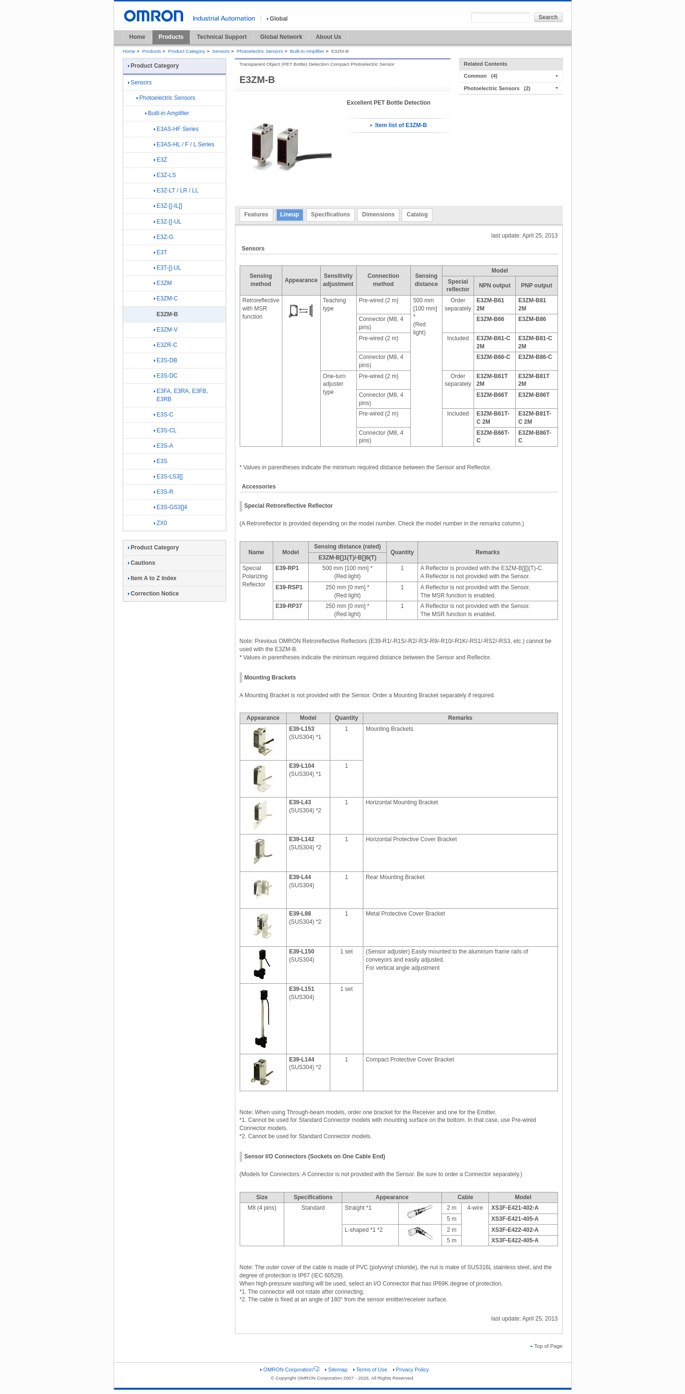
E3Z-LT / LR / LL (176, 190)
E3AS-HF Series (176, 129)
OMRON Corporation (289, 1369)
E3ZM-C (166, 298)
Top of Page (546, 1346)
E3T (160, 252)
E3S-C (164, 414)
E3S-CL (165, 430)
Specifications (330, 214)
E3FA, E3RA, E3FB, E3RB (181, 395)
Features (256, 214)
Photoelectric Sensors (260, 51)
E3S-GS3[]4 (170, 507)
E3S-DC (166, 375)
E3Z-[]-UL (168, 221)
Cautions (141, 563)
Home (137, 37)
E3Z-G (164, 237)
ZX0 (160, 523)
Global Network (281, 37)
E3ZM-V (166, 329)
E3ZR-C (165, 345)
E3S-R (164, 491)
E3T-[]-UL (167, 267)
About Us (328, 37)
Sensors (221, 51)
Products (171, 37)
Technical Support (222, 37)
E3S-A (164, 445)
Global (277, 18)
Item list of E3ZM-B (399, 125)
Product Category (186, 51)
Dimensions (378, 214)
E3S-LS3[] (168, 476)
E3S (161, 461)
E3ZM (163, 283)
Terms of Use (370, 1369)
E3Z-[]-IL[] (168, 206)
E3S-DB (165, 360)
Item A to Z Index (152, 578)
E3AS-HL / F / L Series (184, 144)
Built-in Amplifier (307, 51)
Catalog (417, 214)
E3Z (160, 159)
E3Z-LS (165, 175)
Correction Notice (153, 593)
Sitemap (336, 1369)
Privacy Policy (411, 1369)
